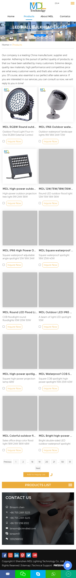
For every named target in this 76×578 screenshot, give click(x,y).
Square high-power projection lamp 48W (19, 380)
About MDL (47, 16)
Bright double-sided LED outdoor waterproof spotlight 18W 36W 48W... (54, 443)
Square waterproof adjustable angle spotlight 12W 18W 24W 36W (19, 258)
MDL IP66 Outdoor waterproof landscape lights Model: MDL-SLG (56, 126)
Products (29, 16)
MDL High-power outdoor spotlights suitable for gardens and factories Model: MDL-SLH (20, 188)
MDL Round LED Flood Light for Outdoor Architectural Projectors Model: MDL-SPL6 (20, 312)
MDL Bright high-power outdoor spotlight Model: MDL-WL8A (56, 435)
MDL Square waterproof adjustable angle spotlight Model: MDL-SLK (56, 250)
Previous (7, 462)
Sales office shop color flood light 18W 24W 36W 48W (18, 442)
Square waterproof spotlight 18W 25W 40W (54, 257)
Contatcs (65, 16)
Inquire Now (14, 141)
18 (32, 462)
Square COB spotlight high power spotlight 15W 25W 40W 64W (55, 382)
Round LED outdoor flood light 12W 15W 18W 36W (55, 195)
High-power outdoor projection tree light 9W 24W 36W (20, 195)
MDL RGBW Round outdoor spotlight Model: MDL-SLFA (20, 126)
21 (54, 462)
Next (38, 468)
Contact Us (18, 497)
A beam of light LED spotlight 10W (55, 319)
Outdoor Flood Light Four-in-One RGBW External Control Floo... (18, 135)
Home (11, 16)
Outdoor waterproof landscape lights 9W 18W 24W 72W (55, 133)
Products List (38, 485)
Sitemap (25, 565)
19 (39, 462)
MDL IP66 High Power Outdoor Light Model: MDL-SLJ (20, 250)
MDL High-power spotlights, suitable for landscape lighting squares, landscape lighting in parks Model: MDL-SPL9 (20, 373)
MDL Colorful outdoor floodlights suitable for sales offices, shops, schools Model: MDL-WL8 (20, 435)
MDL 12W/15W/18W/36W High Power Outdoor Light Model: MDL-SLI (56, 188)
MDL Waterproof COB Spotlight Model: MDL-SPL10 (56, 373)
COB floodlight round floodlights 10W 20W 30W (17, 319)
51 (70, 462)
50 (62, 462)
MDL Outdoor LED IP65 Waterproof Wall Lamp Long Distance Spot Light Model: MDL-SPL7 (56, 312)
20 (46, 462)
